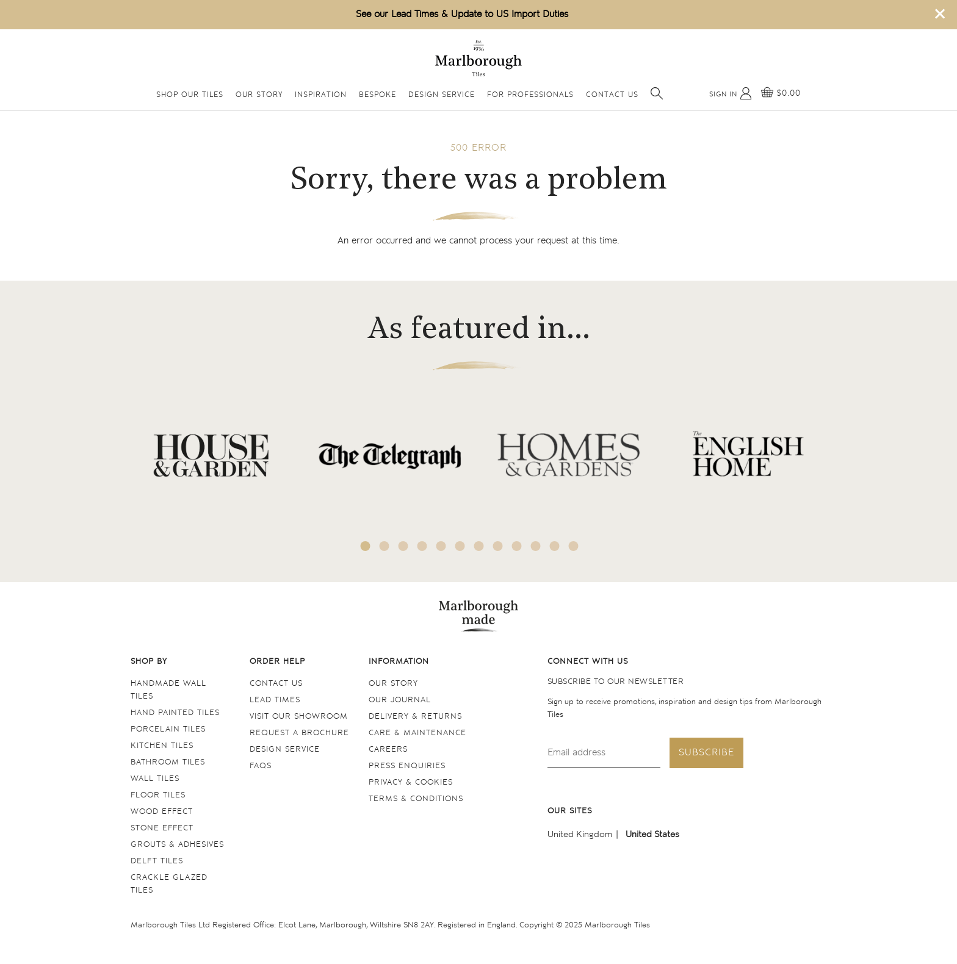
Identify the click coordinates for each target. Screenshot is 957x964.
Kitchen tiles (162, 746)
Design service (285, 749)
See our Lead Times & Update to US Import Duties (462, 14)
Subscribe (706, 752)
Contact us (276, 683)
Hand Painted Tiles (175, 713)
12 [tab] (574, 546)
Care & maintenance (417, 733)
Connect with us (587, 661)
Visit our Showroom (299, 716)
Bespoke (377, 94)
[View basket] (781, 93)
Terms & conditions (416, 799)
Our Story (259, 94)
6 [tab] (460, 546)
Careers (388, 749)
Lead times (275, 700)
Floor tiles (158, 795)
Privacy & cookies (411, 782)
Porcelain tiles (168, 729)
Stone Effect (162, 828)
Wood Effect (162, 812)
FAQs (261, 766)
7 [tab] (479, 546)
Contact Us (612, 94)
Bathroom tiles (168, 762)
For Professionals (530, 94)
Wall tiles (155, 779)
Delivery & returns (415, 716)
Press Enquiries (407, 766)
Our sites (569, 811)
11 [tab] (555, 546)
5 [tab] (441, 546)
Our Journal (400, 700)
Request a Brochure (299, 733)
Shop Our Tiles (189, 94)
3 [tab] (403, 546)
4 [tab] (422, 546)
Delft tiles (157, 861)
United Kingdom (579, 834)
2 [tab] (384, 546)
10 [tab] (536, 546)
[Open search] (657, 93)
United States (652, 834)
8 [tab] (498, 546)
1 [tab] (365, 546)
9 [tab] (517, 546)
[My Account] (730, 93)
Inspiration (321, 94)
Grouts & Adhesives (177, 845)
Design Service (441, 94)
